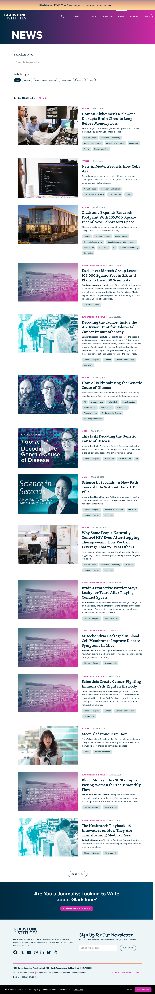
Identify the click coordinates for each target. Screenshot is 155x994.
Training (107, 17)
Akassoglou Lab (111, 618)
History (87, 236)
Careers (115, 972)
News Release (90, 138)
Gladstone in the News (45, 80)
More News (77, 874)
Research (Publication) (110, 138)
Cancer (108, 360)
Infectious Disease (92, 515)
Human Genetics (101, 149)
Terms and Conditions (61, 973)
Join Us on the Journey (99, 5)
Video (91, 80)
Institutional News (102, 236)
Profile (86, 752)
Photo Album (66, 80)
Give (147, 17)
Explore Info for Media (76, 909)
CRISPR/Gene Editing (129, 247)
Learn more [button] (78, 990)
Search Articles (23, 54)
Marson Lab (89, 247)
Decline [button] (129, 990)
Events (134, 17)
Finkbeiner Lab (90, 413)
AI (114, 247)
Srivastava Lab (97, 402)
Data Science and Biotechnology (121, 242)
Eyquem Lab (89, 716)
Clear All (43, 98)
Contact (137, 972)
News (121, 17)
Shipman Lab (106, 407)
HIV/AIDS (132, 509)
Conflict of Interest (79, 973)
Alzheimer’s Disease (92, 143)
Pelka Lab (88, 365)
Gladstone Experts (91, 360)
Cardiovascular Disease (94, 194)
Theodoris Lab (115, 194)
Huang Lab (133, 143)
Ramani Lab (122, 407)
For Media (126, 972)
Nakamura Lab (110, 663)
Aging (86, 149)
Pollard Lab (103, 247)
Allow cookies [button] (143, 990)
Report (80, 80)
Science (91, 17)
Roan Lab (108, 515)
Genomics (88, 253)
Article (27, 80)
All (17, 80)
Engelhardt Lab (128, 402)
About (77, 17)
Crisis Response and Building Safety (65, 968)
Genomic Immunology (93, 242)
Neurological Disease (115, 143)
